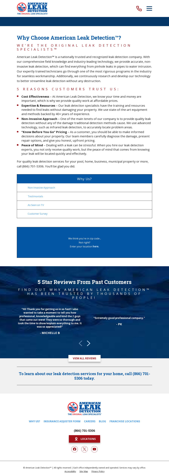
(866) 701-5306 (84, 431)
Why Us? (34, 421)
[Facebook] (74, 449)
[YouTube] (94, 449)
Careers (89, 421)
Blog (102, 421)
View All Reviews (84, 358)
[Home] (32, 8)
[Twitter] (84, 449)
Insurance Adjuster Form (62, 421)
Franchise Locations (124, 421)
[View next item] (88, 343)
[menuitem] (84, 187)
